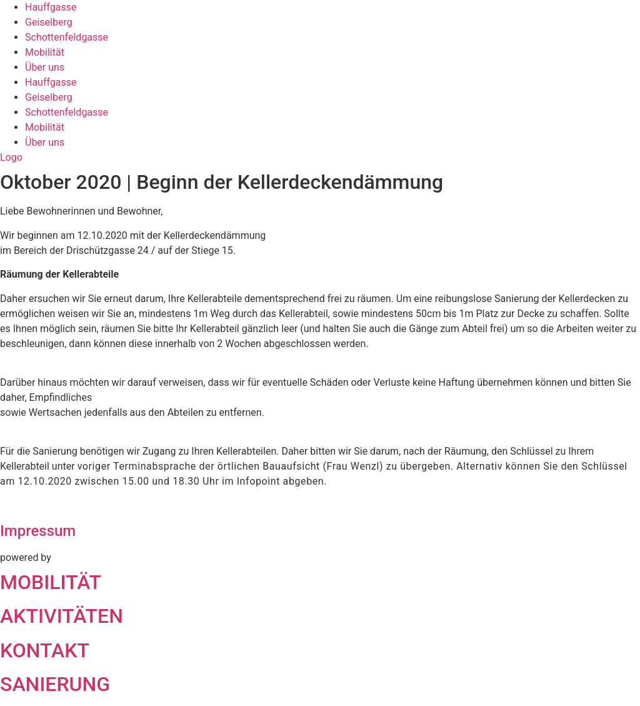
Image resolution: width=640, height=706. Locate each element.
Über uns (44, 67)
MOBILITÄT (50, 582)
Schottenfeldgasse (66, 37)
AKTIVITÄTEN (61, 616)
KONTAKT (44, 650)
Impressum (38, 531)
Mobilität (44, 52)
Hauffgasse (51, 7)
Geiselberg (48, 22)
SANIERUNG (55, 684)
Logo (11, 157)
